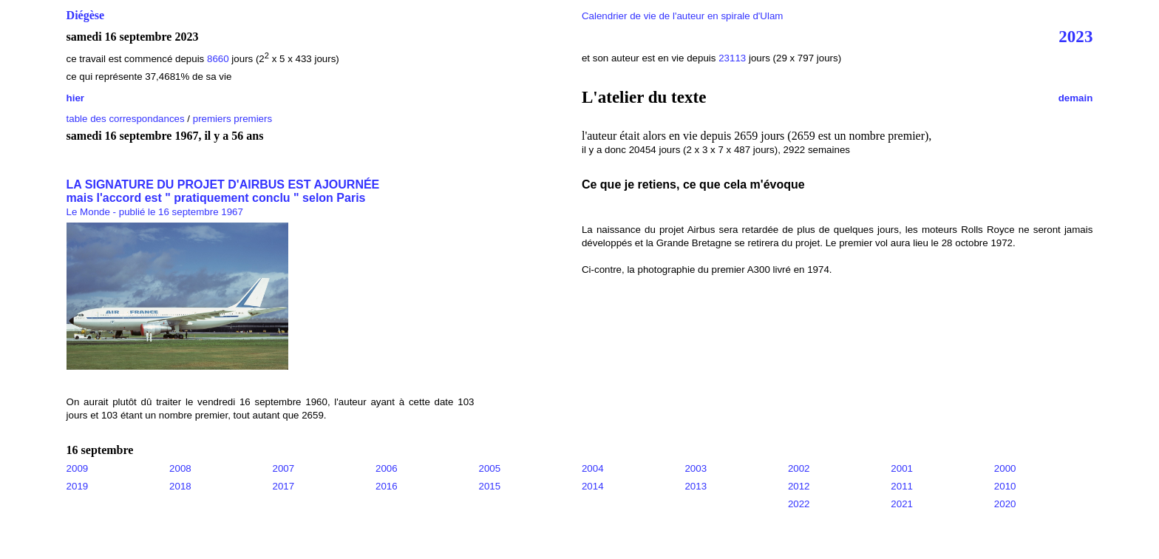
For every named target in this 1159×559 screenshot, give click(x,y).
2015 (489, 486)
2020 (1005, 503)
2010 (1005, 486)
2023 (1075, 36)
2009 (78, 468)
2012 (799, 486)
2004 (593, 468)
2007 (284, 468)
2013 (695, 486)
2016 (386, 486)
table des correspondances (126, 118)
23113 (732, 58)
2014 (593, 486)
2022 (799, 503)
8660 (218, 58)
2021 (902, 503)
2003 (695, 468)
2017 (284, 486)
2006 (386, 468)
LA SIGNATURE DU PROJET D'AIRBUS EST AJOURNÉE (223, 184)
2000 (1005, 468)
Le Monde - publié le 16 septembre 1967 (155, 211)
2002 (799, 468)
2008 (180, 468)
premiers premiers (232, 118)
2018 (180, 486)
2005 (489, 468)
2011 (902, 486)
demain (1075, 98)
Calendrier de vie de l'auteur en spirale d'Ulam (683, 15)
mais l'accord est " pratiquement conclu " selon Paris (216, 198)
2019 (78, 486)
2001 (902, 468)
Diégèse (86, 15)
